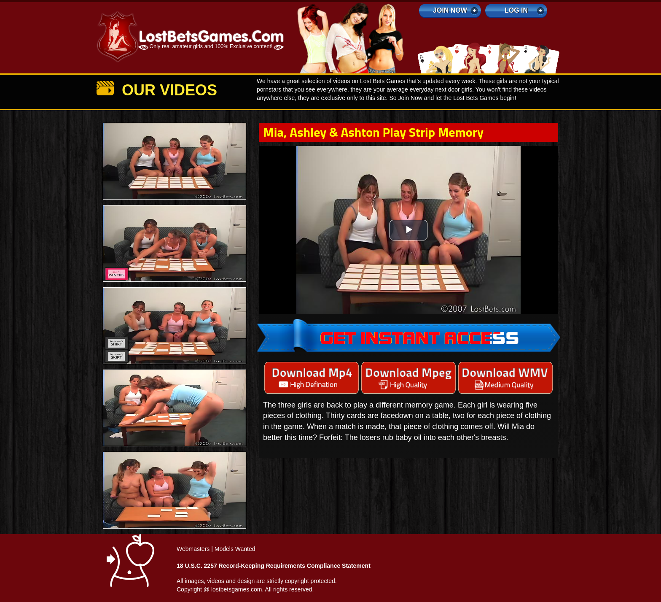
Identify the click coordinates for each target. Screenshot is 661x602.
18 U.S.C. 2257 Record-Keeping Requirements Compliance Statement (274, 565)
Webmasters (193, 548)
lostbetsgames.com (236, 589)
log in (516, 10)
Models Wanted (235, 548)
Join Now (450, 10)
